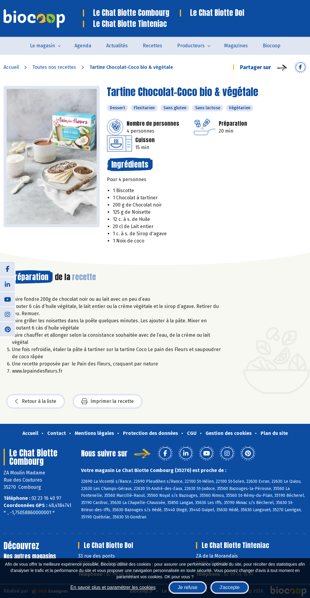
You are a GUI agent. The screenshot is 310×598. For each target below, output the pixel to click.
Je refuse (187, 587)
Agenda (83, 45)
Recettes (152, 45)
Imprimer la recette (107, 401)
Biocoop (271, 45)
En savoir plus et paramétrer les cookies (113, 587)
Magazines (236, 45)
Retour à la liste (35, 401)
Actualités (117, 45)
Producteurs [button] (191, 45)
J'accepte (230, 587)
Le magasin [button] (42, 45)
